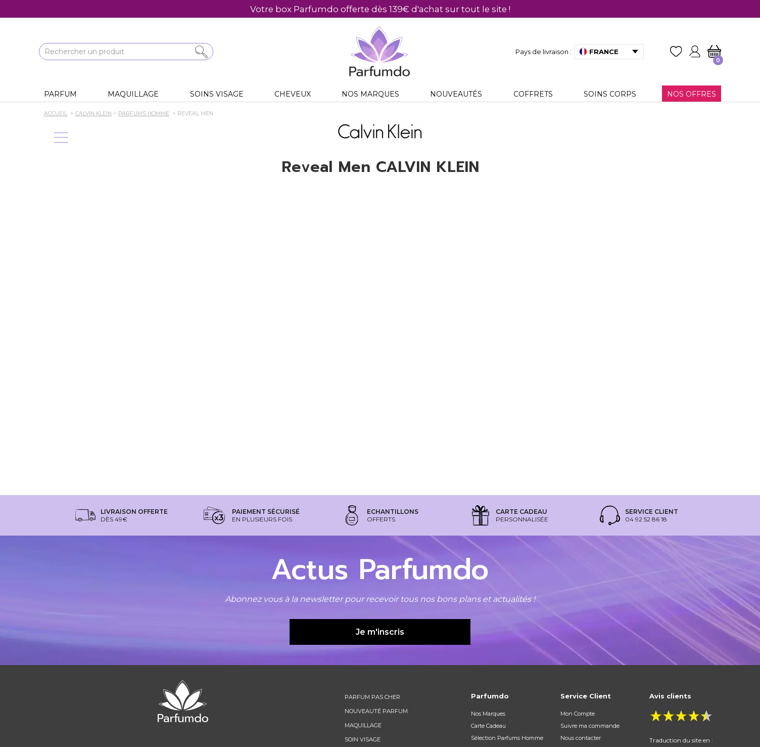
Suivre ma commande (590, 725)
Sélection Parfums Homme (507, 737)
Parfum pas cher (372, 696)
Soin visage (363, 739)
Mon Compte (577, 713)
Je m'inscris (380, 632)
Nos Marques (488, 713)
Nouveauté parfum (376, 711)
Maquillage (363, 725)
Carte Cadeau (488, 725)
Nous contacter (580, 737)
